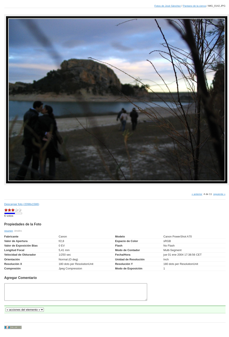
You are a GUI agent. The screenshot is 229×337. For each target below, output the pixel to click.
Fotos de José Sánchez (167, 5)
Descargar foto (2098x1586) (21, 204)
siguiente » (219, 194)
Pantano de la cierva (194, 5)
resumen (8, 231)
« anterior (197, 194)
